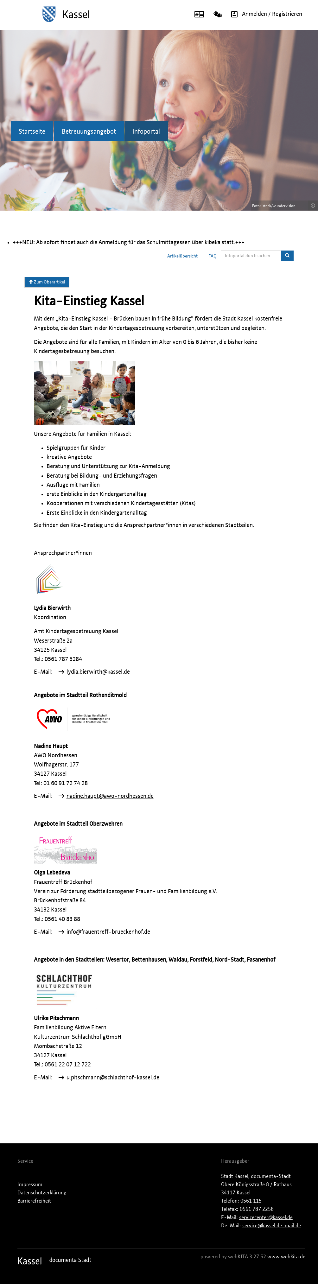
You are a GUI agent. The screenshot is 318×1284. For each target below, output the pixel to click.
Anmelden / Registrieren (264, 14)
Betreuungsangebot (89, 132)
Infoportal (146, 132)
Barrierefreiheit (34, 1201)
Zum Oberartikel (47, 281)
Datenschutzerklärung (42, 1192)
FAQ (212, 256)
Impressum (29, 1184)
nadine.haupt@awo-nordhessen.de (110, 796)
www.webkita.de (286, 1256)
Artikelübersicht (182, 256)
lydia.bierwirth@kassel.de (98, 672)
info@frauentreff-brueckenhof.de (108, 932)
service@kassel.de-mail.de (271, 1225)
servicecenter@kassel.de (266, 1217)
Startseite (32, 132)
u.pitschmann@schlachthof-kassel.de (113, 1078)
